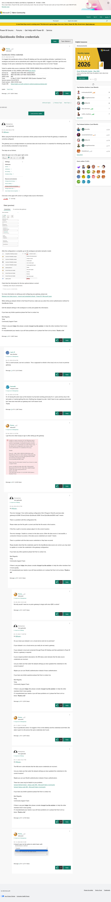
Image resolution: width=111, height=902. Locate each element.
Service (49, 30)
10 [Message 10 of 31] (11, 409)
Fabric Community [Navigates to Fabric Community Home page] (18, 13)
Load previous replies (36, 113)
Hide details (31, 70)
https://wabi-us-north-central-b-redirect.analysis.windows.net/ (29, 84)
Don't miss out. (90, 24)
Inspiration (37, 12)
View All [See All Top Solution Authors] (80, 118)
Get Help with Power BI (34, 30)
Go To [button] (106, 17)
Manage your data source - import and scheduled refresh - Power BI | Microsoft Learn (27, 296)
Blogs (60, 12)
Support (74, 12)
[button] (55, 41)
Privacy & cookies (88, 890)
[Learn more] (82, 78)
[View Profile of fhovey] (8, 49)
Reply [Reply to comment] (67, 340)
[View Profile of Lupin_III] (12, 352)
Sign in (95, 17)
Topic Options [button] (65, 41)
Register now (5, 7)
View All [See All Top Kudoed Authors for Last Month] (80, 155)
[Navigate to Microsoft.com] (5, 13)
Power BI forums (6, 30)
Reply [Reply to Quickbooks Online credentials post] (67, 93)
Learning (67, 12)
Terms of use (98, 890)
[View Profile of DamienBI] (13, 386)
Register (89, 17)
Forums (29, 12)
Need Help (10, 89)
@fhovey (6, 132)
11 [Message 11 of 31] (11, 370)
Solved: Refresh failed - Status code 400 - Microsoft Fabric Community (34, 785)
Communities (52, 12)
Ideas (44, 12)
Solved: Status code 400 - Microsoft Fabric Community (30, 787)
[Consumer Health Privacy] (23, 896)
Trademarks (107, 890)
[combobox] (87, 21)
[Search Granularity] (59, 21)
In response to (12, 356)
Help (101, 17)
